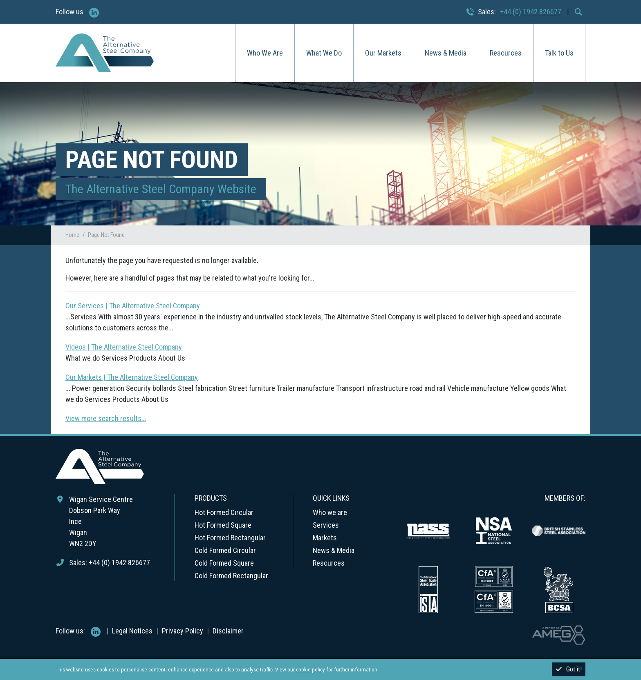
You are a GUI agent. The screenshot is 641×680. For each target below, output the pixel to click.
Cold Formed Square (224, 563)
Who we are (330, 512)
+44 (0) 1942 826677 (530, 11)
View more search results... (105, 418)
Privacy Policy (182, 630)
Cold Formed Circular (225, 550)
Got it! (569, 669)
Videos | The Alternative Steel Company (123, 347)
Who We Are (265, 53)
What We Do (324, 53)
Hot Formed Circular (224, 512)
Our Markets (383, 53)
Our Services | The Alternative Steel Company (132, 305)
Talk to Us (559, 53)
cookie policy (310, 669)
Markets (325, 537)
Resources (506, 53)
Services (326, 525)
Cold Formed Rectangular (231, 575)
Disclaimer (228, 630)
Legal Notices (132, 630)
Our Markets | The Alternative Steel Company (131, 377)
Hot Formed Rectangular (230, 537)
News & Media (445, 53)
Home (72, 235)
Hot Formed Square (223, 525)
